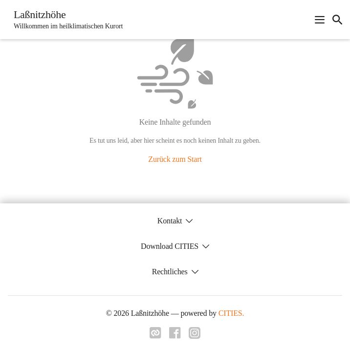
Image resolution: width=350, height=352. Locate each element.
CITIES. (231, 313)
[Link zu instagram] (194, 336)
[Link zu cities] (155, 336)
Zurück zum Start (174, 159)
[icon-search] (337, 19)
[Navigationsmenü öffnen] (320, 19)
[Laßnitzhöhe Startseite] (65, 19)
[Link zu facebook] (175, 336)
